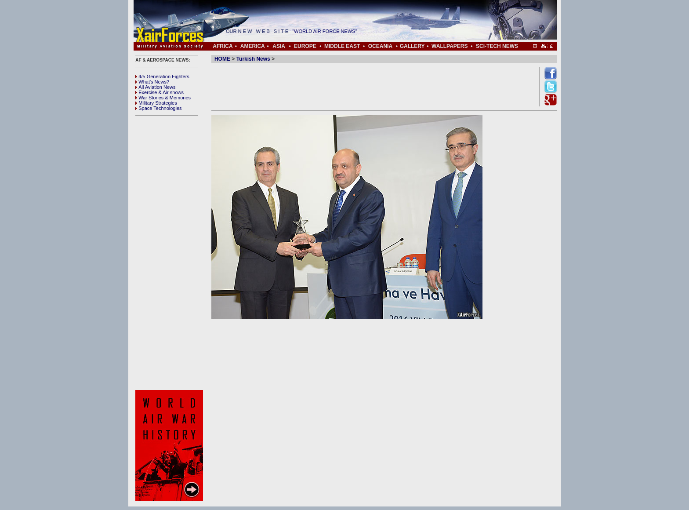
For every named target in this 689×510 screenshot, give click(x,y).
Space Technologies (158, 108)
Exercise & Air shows (159, 92)
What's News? (152, 81)
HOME (222, 59)
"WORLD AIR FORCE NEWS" (327, 31)
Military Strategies (156, 103)
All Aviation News (155, 87)
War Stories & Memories (163, 97)
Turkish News (253, 59)
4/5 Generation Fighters (163, 76)
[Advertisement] (170, 253)
